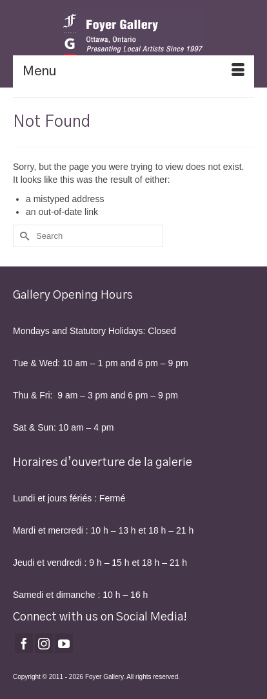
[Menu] (133, 71)
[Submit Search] (22, 236)
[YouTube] (64, 643)
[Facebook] (24, 643)
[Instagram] (44, 643)
